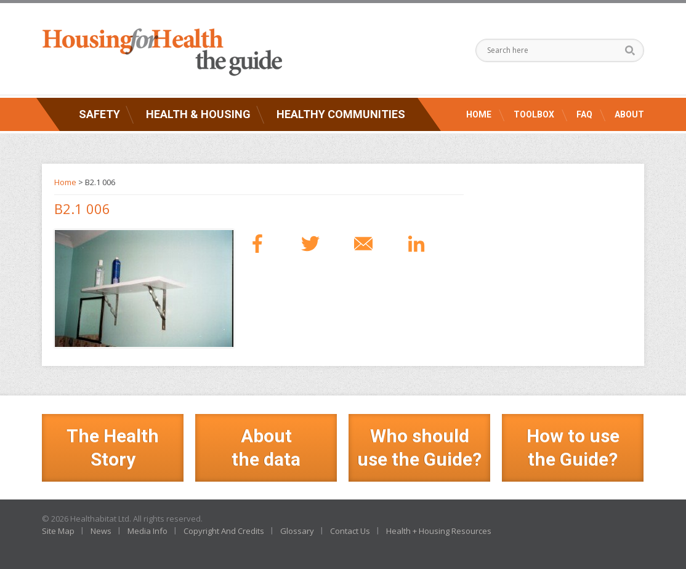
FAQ (584, 114)
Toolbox (534, 114)
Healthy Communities (340, 114)
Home (478, 114)
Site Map (58, 530)
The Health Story (113, 447)
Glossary (297, 530)
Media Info (147, 530)
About (629, 114)
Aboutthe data (266, 447)
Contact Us (350, 530)
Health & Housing (198, 114)
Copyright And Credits (224, 530)
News (101, 530)
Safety (99, 114)
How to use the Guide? (573, 447)
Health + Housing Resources (438, 530)
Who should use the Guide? (419, 447)
